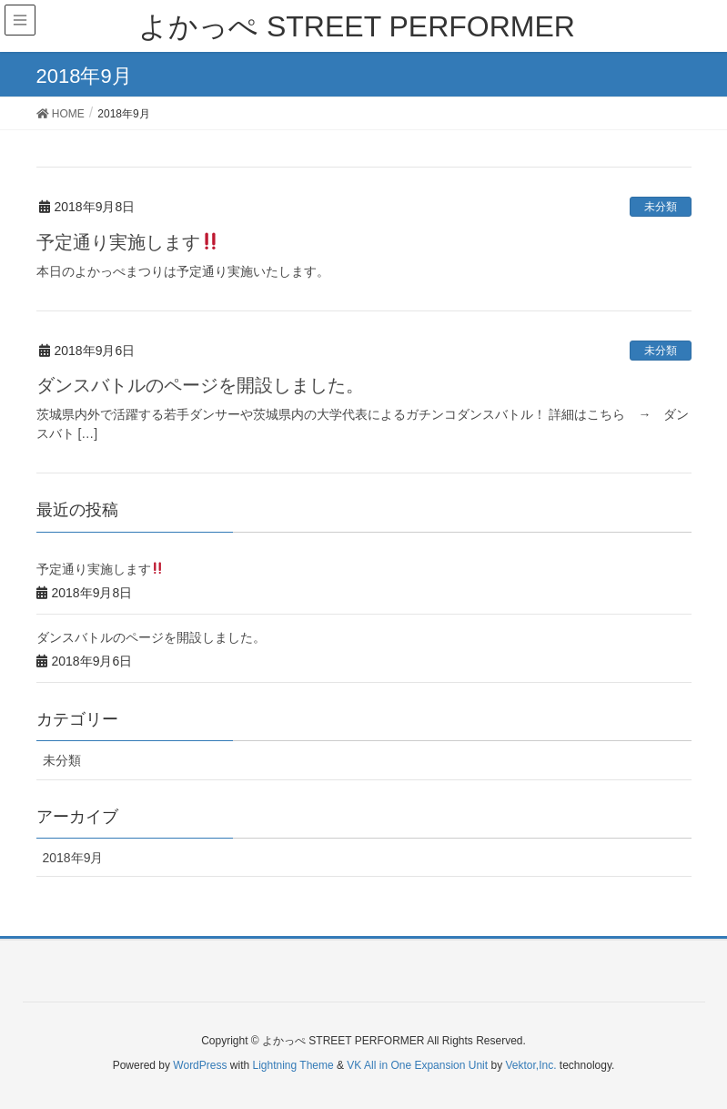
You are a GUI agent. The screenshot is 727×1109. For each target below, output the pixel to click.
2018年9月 (73, 857)
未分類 (660, 206)
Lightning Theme (293, 1065)
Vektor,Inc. (530, 1065)
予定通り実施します (127, 242)
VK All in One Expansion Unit (417, 1065)
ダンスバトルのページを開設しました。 (200, 385)
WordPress (200, 1065)
